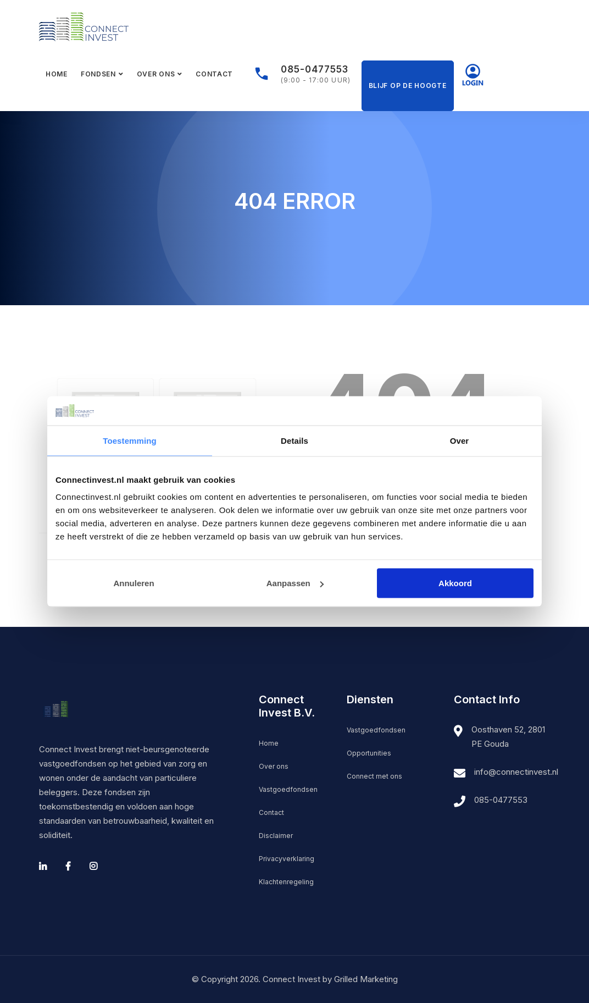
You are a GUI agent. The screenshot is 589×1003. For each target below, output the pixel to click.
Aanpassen (295, 583)
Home (57, 74)
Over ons (156, 74)
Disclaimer (276, 835)
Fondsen (98, 74)
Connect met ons (374, 776)
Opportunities (369, 753)
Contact (214, 74)
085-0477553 (314, 69)
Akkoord (455, 583)
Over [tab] (459, 440)
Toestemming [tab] (130, 440)
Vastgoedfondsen (288, 789)
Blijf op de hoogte (408, 85)
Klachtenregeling (286, 882)
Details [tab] (294, 440)
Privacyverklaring (286, 859)
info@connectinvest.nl (516, 772)
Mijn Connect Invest (473, 74)
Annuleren (133, 583)
